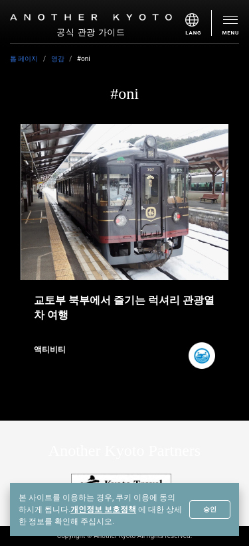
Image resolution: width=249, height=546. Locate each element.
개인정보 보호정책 (103, 509)
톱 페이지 (24, 58)
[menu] (198, 23)
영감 (57, 58)
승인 (209, 509)
